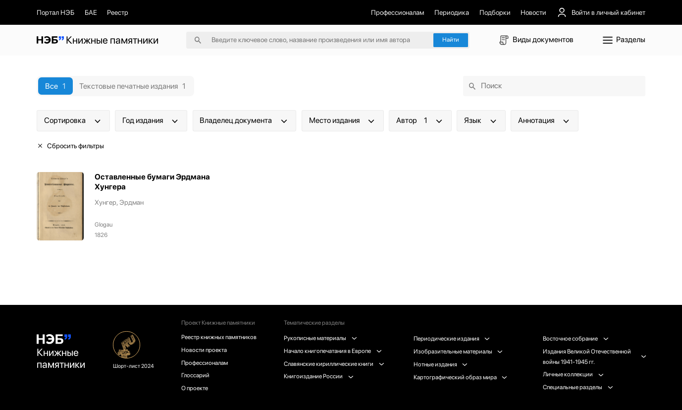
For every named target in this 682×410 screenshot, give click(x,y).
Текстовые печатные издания (132, 86)
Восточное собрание (575, 338)
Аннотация (544, 121)
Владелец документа (244, 121)
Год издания (151, 121)
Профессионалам (397, 12)
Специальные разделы (578, 387)
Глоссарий (195, 375)
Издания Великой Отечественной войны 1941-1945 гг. (594, 356)
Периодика (451, 12)
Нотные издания (441, 364)
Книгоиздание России (318, 376)
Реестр (117, 12)
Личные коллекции (573, 374)
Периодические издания (452, 338)
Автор (420, 121)
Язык (481, 121)
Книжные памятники (61, 352)
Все (55, 86)
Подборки (495, 12)
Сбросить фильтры (70, 146)
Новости (533, 12)
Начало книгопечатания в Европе (332, 351)
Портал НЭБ (55, 12)
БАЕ (91, 12)
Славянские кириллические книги (334, 363)
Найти (450, 39)
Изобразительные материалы (458, 351)
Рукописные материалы (320, 338)
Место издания (342, 121)
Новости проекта (204, 350)
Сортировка (73, 121)
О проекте (194, 388)
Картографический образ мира (460, 377)
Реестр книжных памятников (219, 337)
